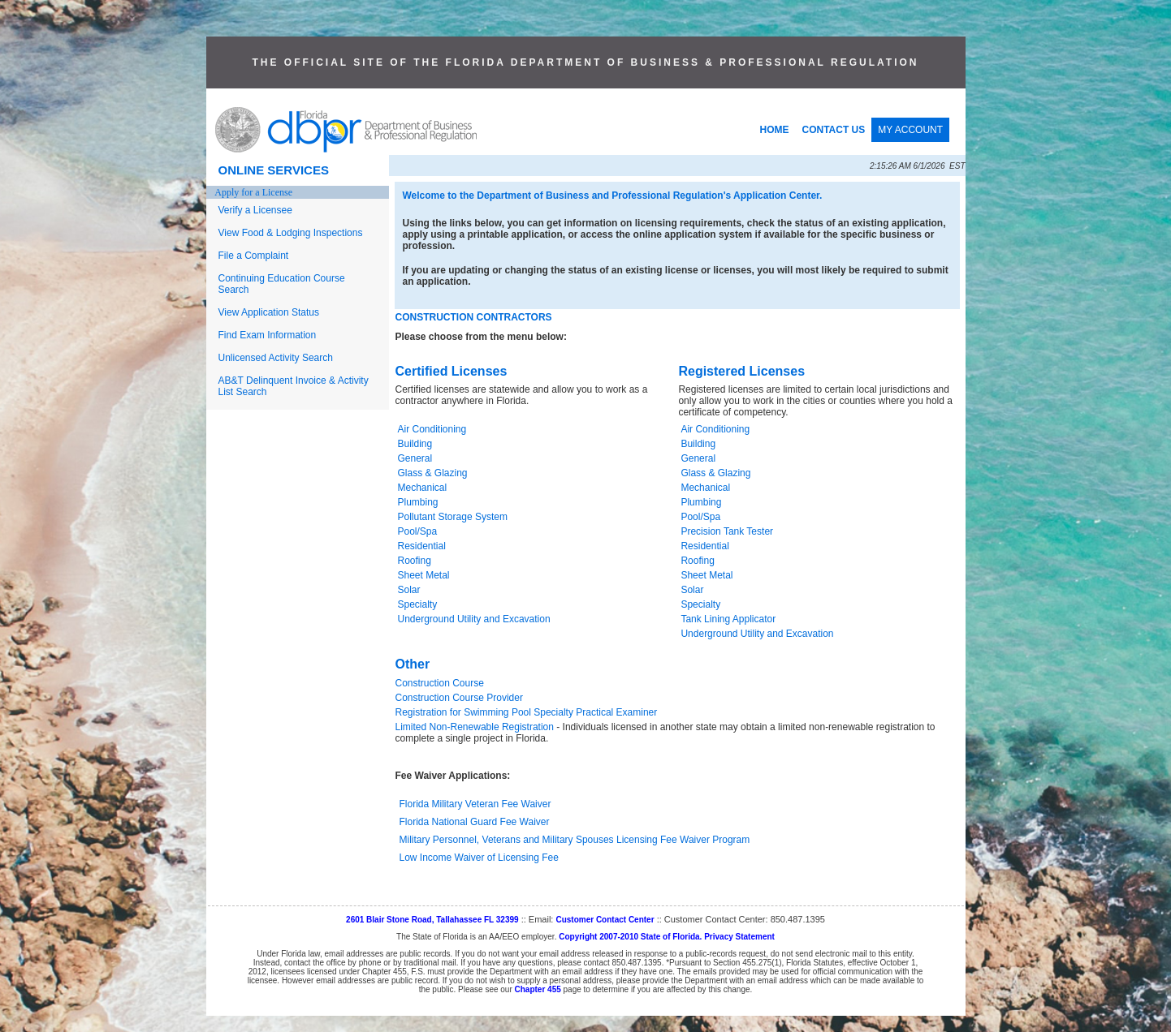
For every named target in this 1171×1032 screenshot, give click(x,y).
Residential (422, 546)
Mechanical (422, 487)
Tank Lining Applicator (728, 619)
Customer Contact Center (604, 919)
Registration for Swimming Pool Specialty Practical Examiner (526, 712)
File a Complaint (253, 255)
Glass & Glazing (433, 473)
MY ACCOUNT (910, 129)
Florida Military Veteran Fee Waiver (475, 804)
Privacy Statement (739, 936)
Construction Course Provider (459, 697)
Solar (409, 590)
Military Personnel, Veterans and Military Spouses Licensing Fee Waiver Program (575, 839)
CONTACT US (834, 129)
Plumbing (418, 502)
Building (415, 443)
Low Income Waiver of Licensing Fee (479, 857)
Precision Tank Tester (727, 531)
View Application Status (269, 312)
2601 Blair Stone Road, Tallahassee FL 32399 (432, 919)
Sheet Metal (424, 575)
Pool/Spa (418, 531)
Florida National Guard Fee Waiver (475, 822)
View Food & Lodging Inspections (290, 233)
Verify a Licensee (255, 210)
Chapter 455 (538, 989)
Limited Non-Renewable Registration (474, 727)
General (415, 458)
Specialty (418, 604)
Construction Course (439, 683)
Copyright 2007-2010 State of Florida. (630, 936)
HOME (774, 129)
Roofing (414, 560)
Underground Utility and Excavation (474, 619)
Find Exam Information (267, 335)
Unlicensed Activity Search (275, 357)
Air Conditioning (432, 429)
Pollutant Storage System (453, 516)
